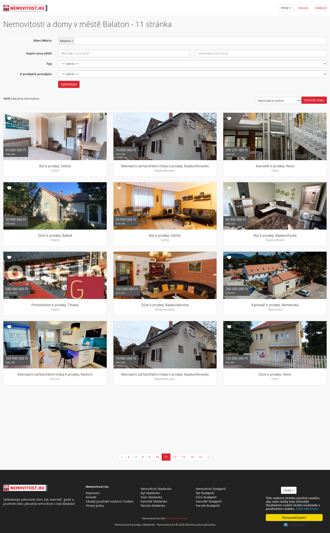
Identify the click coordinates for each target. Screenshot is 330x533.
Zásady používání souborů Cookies (109, 501)
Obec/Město (42, 41)
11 (166, 457)
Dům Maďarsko (151, 497)
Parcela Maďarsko (153, 506)
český (286, 8)
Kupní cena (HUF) (39, 53)
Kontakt (91, 497)
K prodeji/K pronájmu (36, 74)
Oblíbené (321, 8)
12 (174, 457)
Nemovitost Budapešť (211, 489)
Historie (303, 8)
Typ (49, 64)
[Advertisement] (165, 419)
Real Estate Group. (177, 518)
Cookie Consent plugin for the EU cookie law (294, 524)
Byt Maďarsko (150, 493)
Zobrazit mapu (314, 100)
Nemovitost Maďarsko (156, 489)
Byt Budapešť (205, 493)
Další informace (307, 508)
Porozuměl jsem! (294, 517)
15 (200, 457)
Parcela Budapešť (208, 506)
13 (183, 457)
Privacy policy (95, 506)
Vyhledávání (69, 84)
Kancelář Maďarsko (154, 501)
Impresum (93, 493)
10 (157, 457)
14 (192, 457)
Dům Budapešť (206, 497)
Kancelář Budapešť (209, 501)
